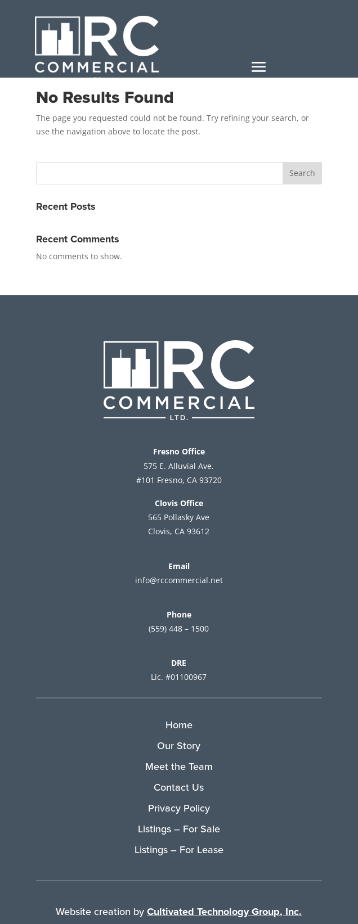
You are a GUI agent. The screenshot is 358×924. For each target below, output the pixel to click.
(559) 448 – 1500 (179, 628)
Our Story (178, 745)
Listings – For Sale (179, 829)
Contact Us (179, 787)
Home (179, 725)
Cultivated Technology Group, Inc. (224, 911)
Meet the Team (179, 766)
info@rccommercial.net (179, 580)
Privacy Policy (179, 808)
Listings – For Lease (179, 849)
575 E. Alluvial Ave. (179, 466)
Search (302, 173)
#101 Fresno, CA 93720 (179, 480)
